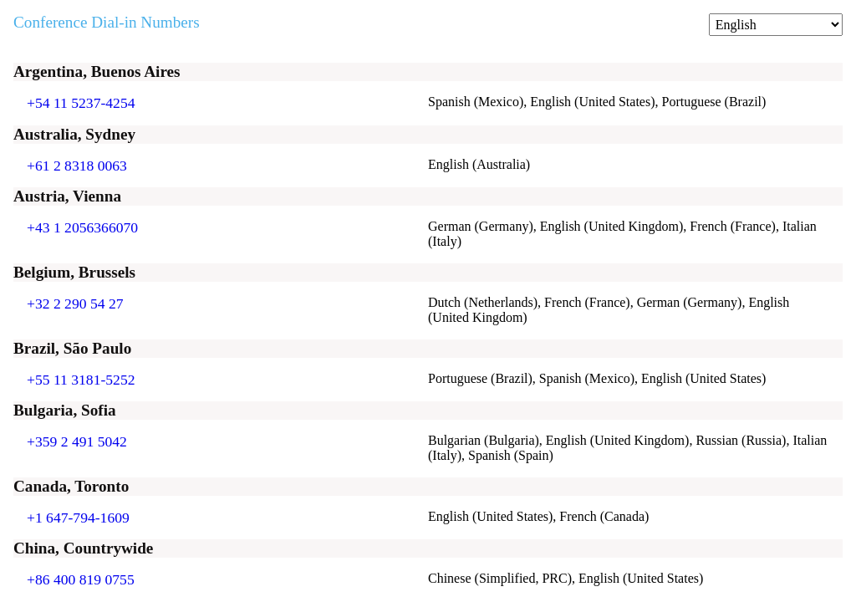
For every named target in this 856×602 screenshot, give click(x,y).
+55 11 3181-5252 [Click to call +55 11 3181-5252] (81, 379)
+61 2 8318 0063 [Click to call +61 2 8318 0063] (77, 165)
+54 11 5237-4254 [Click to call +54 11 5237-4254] (81, 102)
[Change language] (776, 24)
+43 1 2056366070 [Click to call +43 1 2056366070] (82, 227)
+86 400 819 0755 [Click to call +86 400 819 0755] (81, 579)
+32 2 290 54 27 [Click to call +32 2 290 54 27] (75, 303)
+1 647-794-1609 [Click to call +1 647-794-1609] (78, 517)
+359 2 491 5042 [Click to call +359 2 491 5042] (77, 441)
